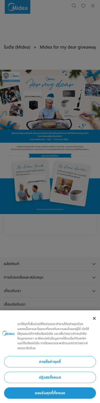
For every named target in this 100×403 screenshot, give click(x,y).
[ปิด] (94, 318)
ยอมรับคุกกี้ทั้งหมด (50, 393)
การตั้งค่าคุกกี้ (50, 362)
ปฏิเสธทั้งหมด (50, 377)
